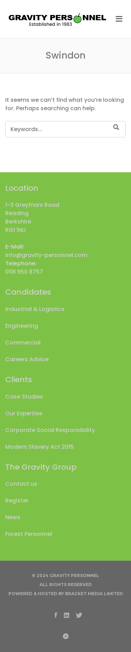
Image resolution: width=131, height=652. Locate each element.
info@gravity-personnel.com (46, 255)
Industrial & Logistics (34, 309)
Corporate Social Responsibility (50, 430)
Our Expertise (23, 413)
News (12, 517)
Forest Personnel (28, 534)
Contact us (21, 484)
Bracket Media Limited (94, 593)
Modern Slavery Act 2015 (39, 447)
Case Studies (24, 397)
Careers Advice (27, 359)
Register (17, 500)
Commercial (23, 343)
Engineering (21, 326)
